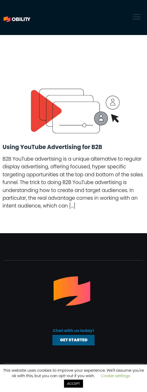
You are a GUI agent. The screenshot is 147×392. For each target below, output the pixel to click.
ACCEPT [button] (73, 383)
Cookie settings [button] (115, 375)
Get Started (73, 340)
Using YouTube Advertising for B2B (52, 147)
